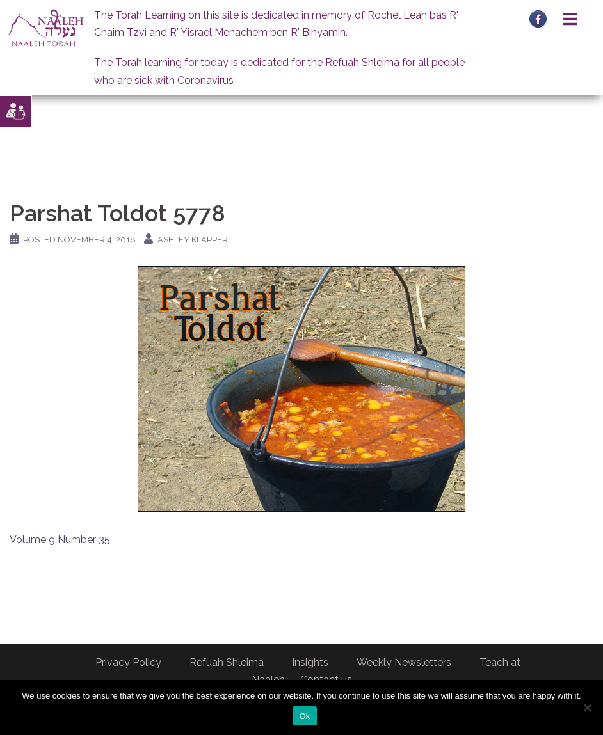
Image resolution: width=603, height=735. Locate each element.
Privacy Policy (128, 662)
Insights (310, 662)
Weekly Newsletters (404, 662)
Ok (304, 716)
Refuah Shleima (226, 662)
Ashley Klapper (192, 239)
